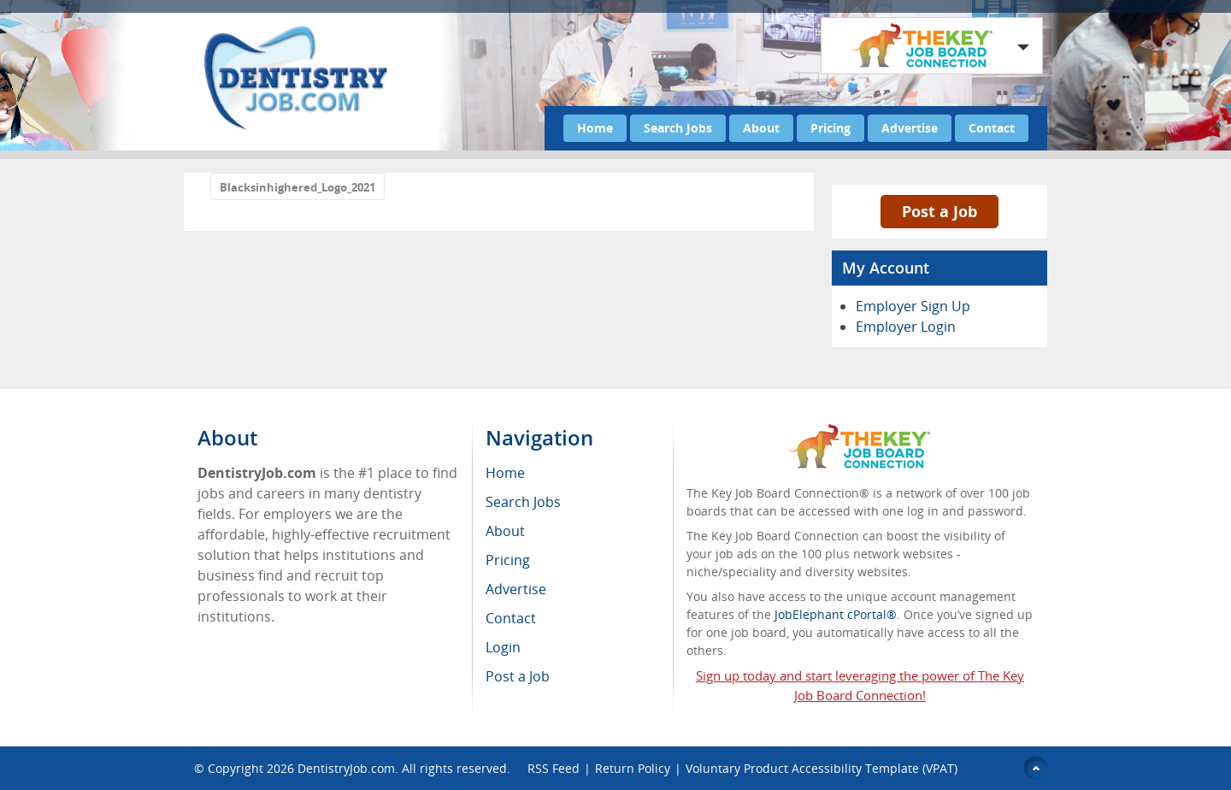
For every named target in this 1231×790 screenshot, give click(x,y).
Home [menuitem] (505, 472)
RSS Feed (553, 768)
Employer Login (906, 326)
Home (595, 128)
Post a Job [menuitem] (518, 676)
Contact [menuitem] (511, 618)
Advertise (909, 128)
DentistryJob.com (346, 768)
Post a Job (939, 211)
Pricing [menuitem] (508, 560)
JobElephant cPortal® (836, 614)
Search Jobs (678, 128)
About (761, 128)
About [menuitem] (505, 531)
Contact (992, 128)
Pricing (830, 128)
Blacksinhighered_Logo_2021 (297, 187)
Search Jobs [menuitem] (523, 501)
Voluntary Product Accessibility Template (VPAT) (821, 768)
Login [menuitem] (503, 647)
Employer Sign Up (913, 306)
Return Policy (632, 768)
